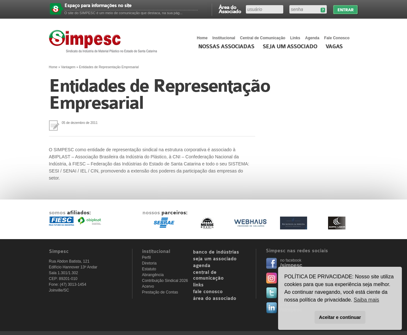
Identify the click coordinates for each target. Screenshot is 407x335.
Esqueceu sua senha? (322, 10)
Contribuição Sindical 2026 (165, 280)
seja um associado (215, 259)
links (198, 285)
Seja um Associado (290, 46)
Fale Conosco (337, 38)
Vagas (334, 46)
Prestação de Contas (160, 292)
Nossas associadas (226, 46)
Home (202, 38)
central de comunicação (208, 275)
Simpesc (104, 41)
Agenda (312, 38)
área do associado (214, 299)
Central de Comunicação (263, 38)
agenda (201, 266)
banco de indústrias (216, 252)
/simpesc (291, 265)
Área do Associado (229, 9)
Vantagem (68, 67)
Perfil (146, 257)
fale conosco (208, 292)
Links (295, 38)
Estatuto (149, 269)
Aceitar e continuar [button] (340, 317)
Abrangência (153, 275)
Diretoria (149, 263)
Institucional (223, 38)
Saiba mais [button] (366, 299)
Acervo (148, 286)
